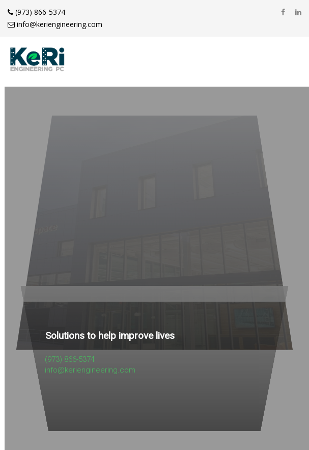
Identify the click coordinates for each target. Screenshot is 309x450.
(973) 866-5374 (36, 12)
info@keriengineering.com (55, 24)
